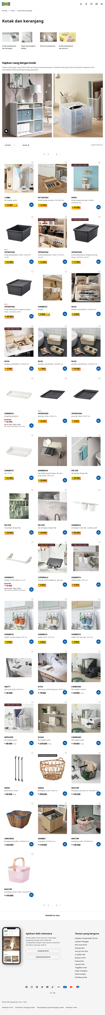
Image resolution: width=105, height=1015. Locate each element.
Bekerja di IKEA (80, 958)
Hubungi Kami (80, 948)
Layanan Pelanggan (82, 941)
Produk (12, 11)
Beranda (4, 11)
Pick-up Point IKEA (81, 951)
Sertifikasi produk (81, 977)
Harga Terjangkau (81, 971)
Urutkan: (8, 145)
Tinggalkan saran (81, 968)
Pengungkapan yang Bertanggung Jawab (50, 1007)
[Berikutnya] (61, 154)
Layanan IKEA (80, 964)
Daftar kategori (80, 974)
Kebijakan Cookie (71, 1007)
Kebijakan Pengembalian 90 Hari (86, 938)
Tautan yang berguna (87, 933)
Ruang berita (79, 961)
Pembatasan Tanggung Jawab (25, 1007)
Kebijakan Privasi (7, 1007)
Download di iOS (43, 951)
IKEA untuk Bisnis (81, 945)
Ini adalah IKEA (80, 954)
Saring (26, 145)
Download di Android (43, 957)
